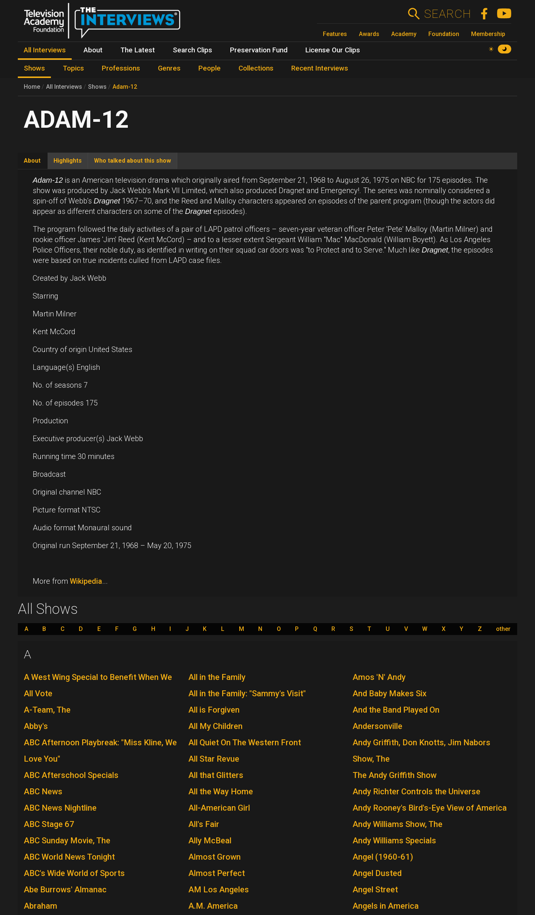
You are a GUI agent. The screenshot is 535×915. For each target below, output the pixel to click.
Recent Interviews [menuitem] (319, 68)
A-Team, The (47, 709)
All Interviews (64, 86)
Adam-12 (125, 86)
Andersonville (377, 726)
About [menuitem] (93, 50)
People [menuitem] (209, 68)
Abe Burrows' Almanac (65, 889)
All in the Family (217, 677)
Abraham (40, 906)
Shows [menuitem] (34, 68)
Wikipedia (86, 581)
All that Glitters (215, 775)
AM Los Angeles (218, 889)
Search (447, 14)
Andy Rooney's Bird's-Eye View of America (430, 808)
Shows (97, 86)
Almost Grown (214, 857)
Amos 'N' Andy (379, 677)
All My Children (215, 726)
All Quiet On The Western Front (244, 742)
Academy (403, 34)
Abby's (36, 726)
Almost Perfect (216, 873)
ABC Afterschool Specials (71, 775)
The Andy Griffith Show (395, 775)
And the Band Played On (396, 709)
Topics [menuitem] (73, 68)
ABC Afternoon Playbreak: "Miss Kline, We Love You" (100, 750)
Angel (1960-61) (383, 857)
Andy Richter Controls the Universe (416, 791)
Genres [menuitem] (169, 68)
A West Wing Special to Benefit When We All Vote (98, 685)
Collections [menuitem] (256, 68)
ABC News (43, 791)
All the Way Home (220, 791)
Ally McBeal (209, 840)
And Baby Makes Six (390, 693)
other (503, 629)
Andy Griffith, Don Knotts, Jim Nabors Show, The (421, 750)
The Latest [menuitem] (137, 50)
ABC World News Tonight (69, 857)
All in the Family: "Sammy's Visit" (247, 693)
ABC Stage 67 (49, 824)
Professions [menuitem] (121, 68)
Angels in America (386, 906)
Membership (488, 34)
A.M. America (213, 906)
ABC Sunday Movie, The (67, 840)
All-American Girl (219, 808)
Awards (369, 34)
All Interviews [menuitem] (45, 50)
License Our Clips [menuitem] (332, 50)
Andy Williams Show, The (397, 824)
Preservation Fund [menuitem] (259, 50)
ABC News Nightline (60, 808)
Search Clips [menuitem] (192, 50)
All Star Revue (213, 758)
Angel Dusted (377, 873)
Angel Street (375, 889)
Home (32, 86)
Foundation (443, 34)
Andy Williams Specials (394, 840)
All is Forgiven (214, 709)
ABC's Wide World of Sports (74, 873)
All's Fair (203, 824)
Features (335, 34)
